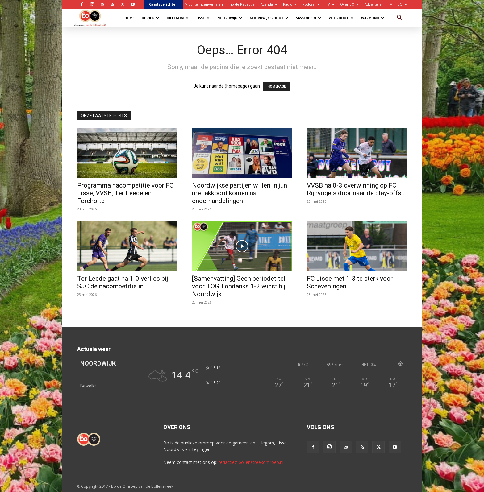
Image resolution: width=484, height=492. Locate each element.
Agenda (269, 4)
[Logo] (93, 18)
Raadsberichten (163, 4)
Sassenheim (308, 18)
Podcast (311, 4)
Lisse (203, 18)
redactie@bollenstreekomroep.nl (251, 462)
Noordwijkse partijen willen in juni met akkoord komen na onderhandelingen (240, 193)
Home (129, 18)
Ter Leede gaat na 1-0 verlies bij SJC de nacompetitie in (122, 282)
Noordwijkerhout (269, 18)
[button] (399, 18)
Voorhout (341, 18)
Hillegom (178, 18)
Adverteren (374, 4)
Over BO (349, 4)
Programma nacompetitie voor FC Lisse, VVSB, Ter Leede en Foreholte (125, 193)
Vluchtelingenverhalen (204, 4)
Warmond (372, 18)
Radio (290, 4)
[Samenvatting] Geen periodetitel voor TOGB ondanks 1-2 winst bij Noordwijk (239, 286)
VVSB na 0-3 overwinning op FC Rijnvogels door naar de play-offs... (356, 189)
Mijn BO (398, 4)
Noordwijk (229, 18)
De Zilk (150, 18)
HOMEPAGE (276, 87)
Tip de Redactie (242, 4)
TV (330, 4)
